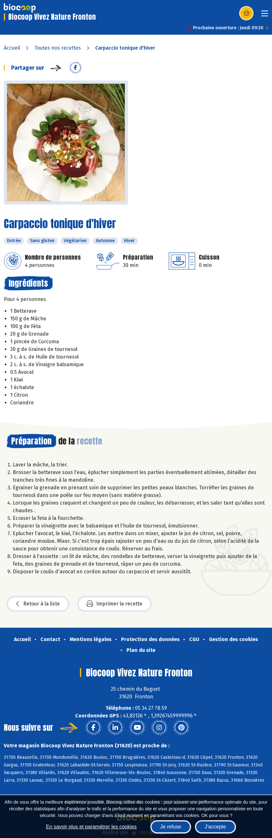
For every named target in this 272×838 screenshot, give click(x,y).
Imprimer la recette (114, 604)
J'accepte (215, 826)
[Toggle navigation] (264, 15)
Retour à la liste (38, 604)
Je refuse (170, 826)
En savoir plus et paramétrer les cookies (91, 826)
